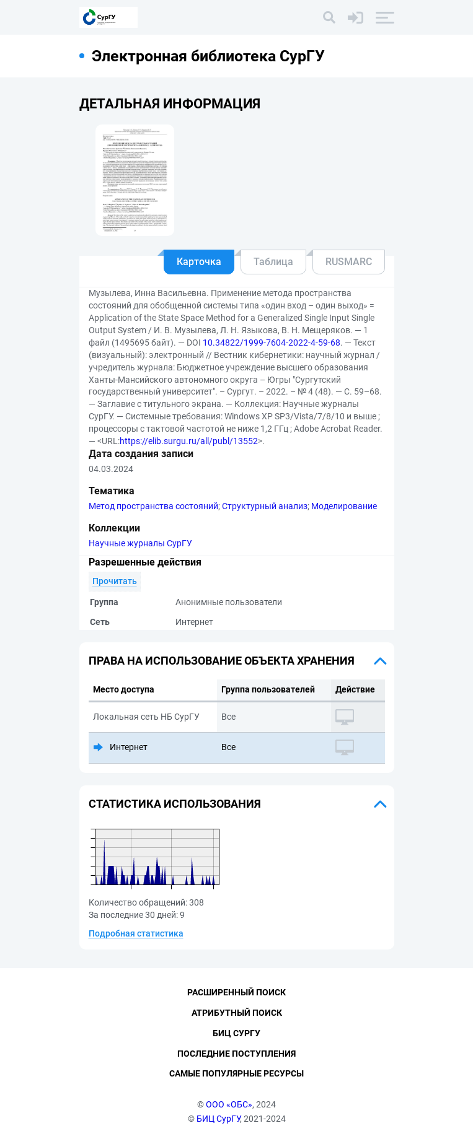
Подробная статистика (136, 933)
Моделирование (344, 506)
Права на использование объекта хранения (222, 660)
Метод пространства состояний (153, 506)
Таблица (273, 262)
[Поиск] (329, 17)
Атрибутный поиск (237, 1013)
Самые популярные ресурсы (236, 1073)
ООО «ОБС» (229, 1104)
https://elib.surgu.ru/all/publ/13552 (189, 441)
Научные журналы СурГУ (140, 543)
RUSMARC (348, 262)
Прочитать (114, 581)
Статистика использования (175, 803)
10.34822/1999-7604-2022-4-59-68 (271, 342)
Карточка (199, 262)
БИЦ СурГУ (218, 1119)
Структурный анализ (264, 506)
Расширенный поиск (236, 992)
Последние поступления (236, 1054)
